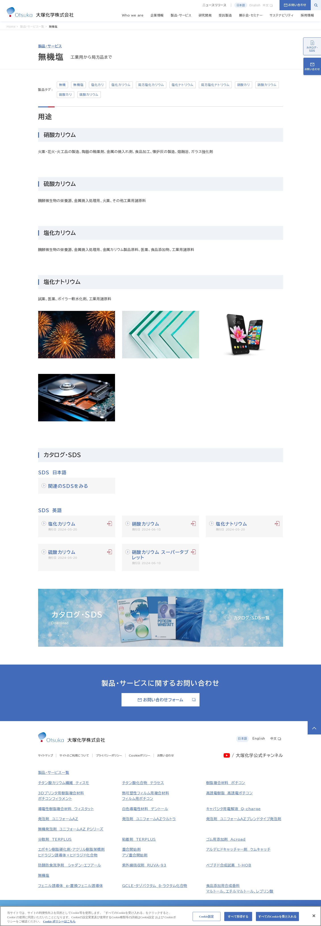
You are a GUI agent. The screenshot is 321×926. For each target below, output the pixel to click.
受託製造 (225, 15)
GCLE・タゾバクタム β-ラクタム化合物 (154, 885)
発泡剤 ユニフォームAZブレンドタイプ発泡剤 (243, 819)
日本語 (241, 5)
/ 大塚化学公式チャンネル (257, 755)
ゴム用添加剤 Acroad (226, 839)
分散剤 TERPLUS (55, 839)
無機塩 (43, 875)
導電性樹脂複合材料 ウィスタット (66, 809)
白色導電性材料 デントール (145, 809)
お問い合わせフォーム (167, 700)
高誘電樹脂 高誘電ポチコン (229, 793)
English (255, 5)
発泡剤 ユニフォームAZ (58, 819)
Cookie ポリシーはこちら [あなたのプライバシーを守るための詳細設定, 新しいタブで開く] (59, 923)
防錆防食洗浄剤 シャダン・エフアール (69, 865)
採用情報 (307, 15)
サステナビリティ (282, 15)
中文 (268, 5)
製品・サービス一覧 (53, 772)
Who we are (133, 15)
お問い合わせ (295, 5)
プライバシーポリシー (109, 755)
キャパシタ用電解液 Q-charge (233, 809)
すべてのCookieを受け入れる (277, 918)
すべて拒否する (238, 918)
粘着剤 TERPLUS (139, 839)
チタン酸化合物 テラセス (143, 783)
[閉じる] (314, 917)
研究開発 (205, 15)
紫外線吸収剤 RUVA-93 (144, 865)
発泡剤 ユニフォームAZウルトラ (149, 819)
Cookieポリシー (139, 755)
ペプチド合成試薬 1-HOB (228, 865)
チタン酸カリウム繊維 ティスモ (63, 783)
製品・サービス (181, 15)
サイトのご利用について (74, 755)
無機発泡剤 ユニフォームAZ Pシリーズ (71, 829)
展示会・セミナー (251, 15)
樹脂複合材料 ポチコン (225, 783)
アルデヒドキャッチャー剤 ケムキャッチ (238, 849)
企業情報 (157, 15)
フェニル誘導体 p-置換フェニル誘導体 (70, 885)
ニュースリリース (214, 5)
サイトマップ (45, 755)
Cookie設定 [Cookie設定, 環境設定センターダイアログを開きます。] (206, 918)
